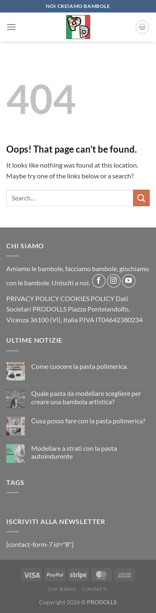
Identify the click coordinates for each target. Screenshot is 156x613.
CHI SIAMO (62, 589)
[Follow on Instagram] (114, 281)
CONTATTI (95, 589)
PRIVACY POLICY (32, 298)
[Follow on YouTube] (129, 281)
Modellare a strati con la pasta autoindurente (74, 452)
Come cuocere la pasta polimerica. (79, 366)
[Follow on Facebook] (99, 281)
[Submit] (141, 198)
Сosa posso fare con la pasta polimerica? (88, 421)
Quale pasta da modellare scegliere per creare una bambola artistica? (86, 397)
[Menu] (11, 27)
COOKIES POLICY (87, 298)
